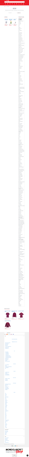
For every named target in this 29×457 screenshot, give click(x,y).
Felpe (19, 25)
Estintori (19, 97)
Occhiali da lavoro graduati (21, 156)
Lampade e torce (20, 248)
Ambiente (19, 3)
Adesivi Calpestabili (20, 271)
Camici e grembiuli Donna (21, 55)
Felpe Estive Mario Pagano (21, 220)
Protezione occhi (20, 154)
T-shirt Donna (20, 304)
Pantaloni (19, 29)
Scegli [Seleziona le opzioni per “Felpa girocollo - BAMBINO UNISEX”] (10, 328)
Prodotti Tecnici (20, 124)
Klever (5, 416)
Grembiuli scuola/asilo (21, 171)
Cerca (24, 2)
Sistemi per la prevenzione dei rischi (21, 289)
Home (4, 6)
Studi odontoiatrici (20, 295)
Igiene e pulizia (20, 298)
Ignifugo (19, 89)
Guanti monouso (7, 354)
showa (5, 425)
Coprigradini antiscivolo (21, 292)
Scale (19, 250)
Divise (14, 3)
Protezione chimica (20, 152)
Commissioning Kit (20, 201)
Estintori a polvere (20, 100)
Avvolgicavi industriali (21, 290)
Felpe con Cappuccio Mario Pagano (21, 219)
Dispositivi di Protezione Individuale (21, 131)
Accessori (19, 53)
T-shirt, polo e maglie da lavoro (8, 346)
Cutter (19, 122)
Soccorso (16, 3)
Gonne (19, 70)
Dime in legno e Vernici (21, 272)
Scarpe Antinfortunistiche (21, 251)
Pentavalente (20, 90)
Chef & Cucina (20, 46)
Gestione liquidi (20, 196)
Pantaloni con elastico (21, 51)
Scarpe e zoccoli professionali (21, 256)
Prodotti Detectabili (7, 388)
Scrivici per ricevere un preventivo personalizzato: (21, 274)
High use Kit (20, 202)
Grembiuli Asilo (20, 172)
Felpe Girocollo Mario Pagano (21, 222)
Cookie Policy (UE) (6, 442)
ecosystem (6, 405)
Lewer (5, 417)
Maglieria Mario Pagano (21, 224)
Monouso (19, 153)
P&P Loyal (6, 424)
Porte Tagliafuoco (7, 367)
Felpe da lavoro (20, 34)
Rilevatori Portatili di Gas (21, 125)
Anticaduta (20, 132)
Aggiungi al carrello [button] (7, 24)
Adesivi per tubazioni (21, 259)
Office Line (20, 157)
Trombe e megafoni (20, 127)
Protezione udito (6, 359)
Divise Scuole (23, 4)
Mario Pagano (20, 209)
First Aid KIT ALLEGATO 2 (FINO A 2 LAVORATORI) (21, 239)
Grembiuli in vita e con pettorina (22, 71)
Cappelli (19, 301)
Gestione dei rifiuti (20, 179)
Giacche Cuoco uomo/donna (21, 48)
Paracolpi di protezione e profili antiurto (21, 293)
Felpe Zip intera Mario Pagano (21, 223)
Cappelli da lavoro (20, 33)
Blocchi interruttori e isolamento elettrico (22, 206)
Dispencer (19, 297)
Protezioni (8, 3)
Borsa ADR (20, 233)
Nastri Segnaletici (20, 273)
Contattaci (6, 432)
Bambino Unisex (8, 310)
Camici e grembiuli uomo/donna (22, 54)
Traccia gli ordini (6, 431)
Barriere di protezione (21, 291)
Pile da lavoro (6, 345)
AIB (5, 368)
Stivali (19, 257)
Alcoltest (19, 120)
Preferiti (5, 434)
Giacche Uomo (20, 68)
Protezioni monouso (20, 197)
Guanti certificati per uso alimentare (21, 144)
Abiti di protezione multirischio (21, 87)
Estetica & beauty (20, 52)
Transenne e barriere (21, 118)
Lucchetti (19, 208)
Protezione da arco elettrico (21, 91)
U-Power (6, 427)
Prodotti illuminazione (21, 246)
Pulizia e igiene (20, 198)
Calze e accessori (20, 252)
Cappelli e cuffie (20, 47)
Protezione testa (20, 159)
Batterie (19, 247)
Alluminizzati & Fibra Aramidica (21, 88)
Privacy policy (6, 438)
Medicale (19, 73)
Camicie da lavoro (20, 32)
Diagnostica (20, 236)
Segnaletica (20, 258)
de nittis (6, 401)
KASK (5, 414)
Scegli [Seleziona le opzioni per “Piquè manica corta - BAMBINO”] (23, 318)
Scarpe (10, 3)
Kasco (5, 413)
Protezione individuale (21, 299)
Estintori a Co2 (20, 99)
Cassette (19, 207)
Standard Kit (20, 203)
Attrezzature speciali (20, 119)
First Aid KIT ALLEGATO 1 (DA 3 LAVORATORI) (22, 237)
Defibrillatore (20, 235)
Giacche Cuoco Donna (21, 49)
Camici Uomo (20, 76)
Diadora (6, 403)
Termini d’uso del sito (7, 440)
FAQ (5, 441)
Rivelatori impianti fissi (21, 126)
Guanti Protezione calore (7, 355)
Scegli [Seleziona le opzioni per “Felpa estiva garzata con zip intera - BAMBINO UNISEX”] (16, 318)
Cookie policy (6, 439)
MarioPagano (6, 380)
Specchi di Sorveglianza (21, 278)
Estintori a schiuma (20, 101)
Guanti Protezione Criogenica (21, 150)
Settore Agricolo (20, 287)
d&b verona (6, 400)
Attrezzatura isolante (20, 121)
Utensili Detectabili (20, 199)
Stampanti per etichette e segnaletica (21, 279)
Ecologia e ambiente (20, 176)
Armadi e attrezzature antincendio (21, 96)
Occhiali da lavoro (20, 155)
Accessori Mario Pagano (21, 210)
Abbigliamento (20, 296)
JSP (5, 412)
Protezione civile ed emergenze (22, 249)
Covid (5, 3)
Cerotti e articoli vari (20, 234)
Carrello (5, 433)
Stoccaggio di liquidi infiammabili (20, 107)
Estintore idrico (20, 98)
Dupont (6, 404)
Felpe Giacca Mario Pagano (21, 221)
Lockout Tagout (20, 204)
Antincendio (20, 93)
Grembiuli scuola (20, 173)
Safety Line (20, 158)
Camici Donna (20, 75)
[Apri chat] (27, 455)
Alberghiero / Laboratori (7, 378)
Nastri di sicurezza (20, 123)
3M (5, 393)
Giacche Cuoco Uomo (21, 50)
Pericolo (19, 285)
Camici (19, 74)
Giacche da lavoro (20, 35)
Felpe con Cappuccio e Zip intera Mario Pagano (21, 217)
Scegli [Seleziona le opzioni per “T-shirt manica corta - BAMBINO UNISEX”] (10, 318)
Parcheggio (20, 284)
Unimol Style (21, 3)
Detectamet (6, 402)
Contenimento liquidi (20, 178)
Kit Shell (19, 200)
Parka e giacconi (20, 30)
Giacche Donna (20, 67)
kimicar (6, 415)
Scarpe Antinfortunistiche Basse (21, 255)
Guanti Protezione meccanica (21, 151)
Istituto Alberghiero (20, 174)
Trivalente (19, 92)
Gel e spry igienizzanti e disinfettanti (21, 188)
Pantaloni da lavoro (7, 347)
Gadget (19, 303)
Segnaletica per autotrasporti (21, 277)
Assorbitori (20, 177)
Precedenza (20, 286)
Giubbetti (19, 27)
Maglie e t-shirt (20, 28)
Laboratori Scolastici (20, 175)
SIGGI (5, 426)
